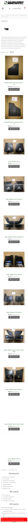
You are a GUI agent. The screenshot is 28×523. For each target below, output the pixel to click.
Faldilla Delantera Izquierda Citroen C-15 (14, 123)
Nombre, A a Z (5, 52)
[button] (9, 8)
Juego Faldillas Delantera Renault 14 (14, 237)
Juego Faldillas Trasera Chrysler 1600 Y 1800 (14, 351)
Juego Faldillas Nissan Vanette (14, 274)
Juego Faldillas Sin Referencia (14, 312)
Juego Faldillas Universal (14, 459)
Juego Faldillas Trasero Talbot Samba (14, 424)
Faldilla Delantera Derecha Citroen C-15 (14, 83)
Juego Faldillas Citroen (14, 161)
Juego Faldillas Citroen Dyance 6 (14, 199)
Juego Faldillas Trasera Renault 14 (14, 389)
